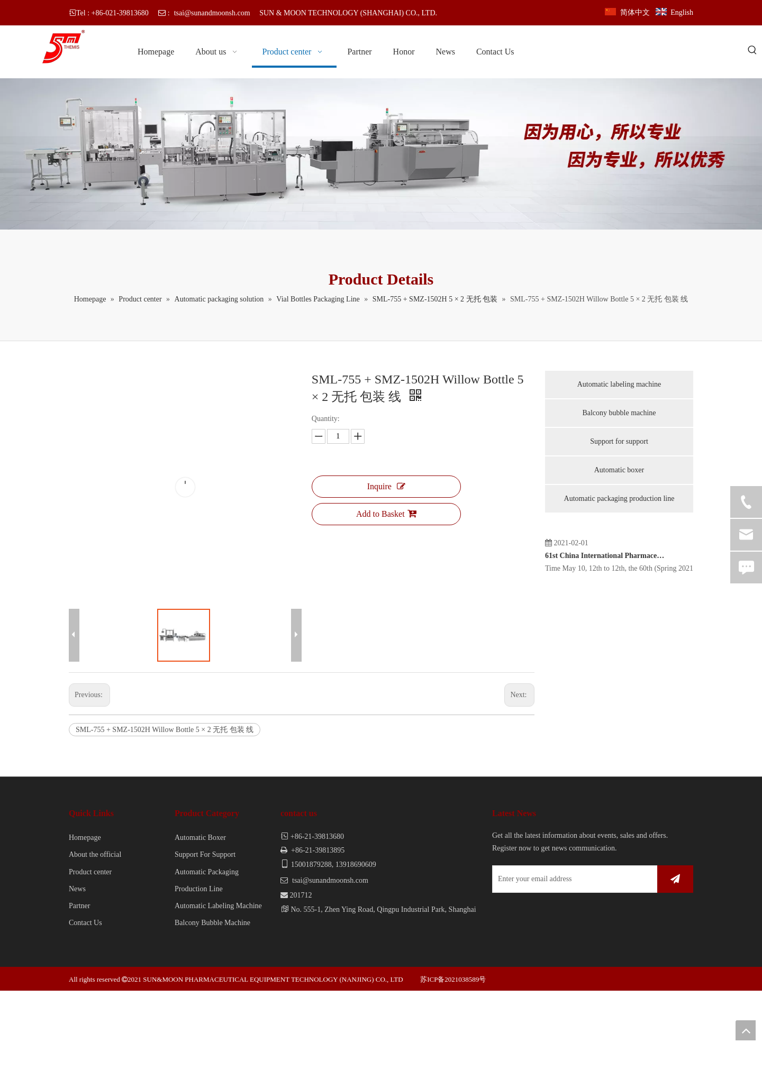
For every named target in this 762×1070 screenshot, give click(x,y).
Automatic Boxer (200, 917)
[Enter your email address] (537, 958)
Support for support (619, 441)
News (77, 968)
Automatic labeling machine (619, 384)
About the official (95, 934)
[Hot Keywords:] (752, 50)
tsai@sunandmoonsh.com (212, 13)
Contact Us (85, 1002)
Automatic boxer (619, 470)
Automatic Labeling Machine (218, 985)
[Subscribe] (675, 958)
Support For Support (205, 934)
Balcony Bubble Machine (212, 1002)
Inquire (386, 486)
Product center (90, 951)
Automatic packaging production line (619, 498)
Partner (79, 985)
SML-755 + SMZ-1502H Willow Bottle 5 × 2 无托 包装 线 (164, 809)
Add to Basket (386, 513)
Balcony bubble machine (619, 413)
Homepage (85, 917)
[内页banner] (381, 154)
